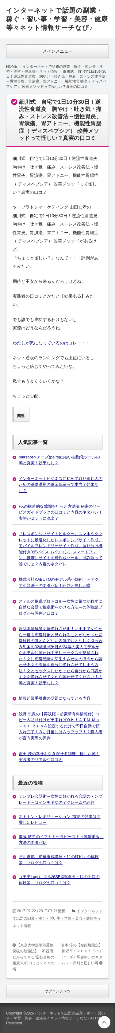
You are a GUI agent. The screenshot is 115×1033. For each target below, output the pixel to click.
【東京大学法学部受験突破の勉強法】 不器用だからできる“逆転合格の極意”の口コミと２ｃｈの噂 (33, 957)
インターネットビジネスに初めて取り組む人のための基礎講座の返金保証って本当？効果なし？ (60, 484)
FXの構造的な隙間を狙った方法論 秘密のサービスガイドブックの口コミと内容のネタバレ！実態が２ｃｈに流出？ (60, 512)
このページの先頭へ (104, 1022)
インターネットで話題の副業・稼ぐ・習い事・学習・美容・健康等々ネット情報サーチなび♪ (57, 19)
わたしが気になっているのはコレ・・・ (51, 342)
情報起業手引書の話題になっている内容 (54, 698)
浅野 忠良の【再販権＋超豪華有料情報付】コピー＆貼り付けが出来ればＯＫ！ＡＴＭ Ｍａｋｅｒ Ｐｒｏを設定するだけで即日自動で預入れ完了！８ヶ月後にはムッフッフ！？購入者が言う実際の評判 (60, 726)
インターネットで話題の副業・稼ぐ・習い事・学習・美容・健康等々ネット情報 (57, 918)
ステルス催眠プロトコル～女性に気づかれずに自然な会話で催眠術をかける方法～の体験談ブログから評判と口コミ (60, 607)
